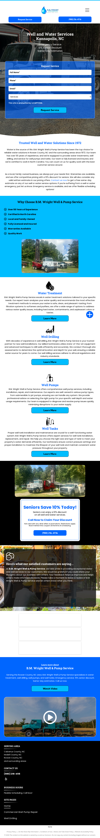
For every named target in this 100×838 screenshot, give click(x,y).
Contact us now (59, 180)
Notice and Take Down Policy (64, 832)
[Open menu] (87, 10)
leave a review (75, 577)
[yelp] (6, 779)
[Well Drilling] (50, 333)
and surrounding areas (15, 761)
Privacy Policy (11, 832)
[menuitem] (49, 806)
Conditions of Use (46, 832)
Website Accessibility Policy (84, 832)
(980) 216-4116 (12, 773)
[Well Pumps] (50, 381)
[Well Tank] (50, 425)
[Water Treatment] (50, 289)
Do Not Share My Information (29, 832)
